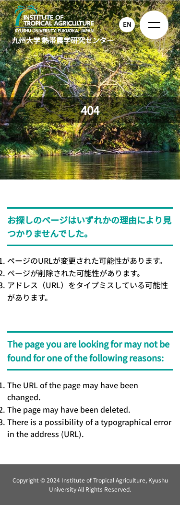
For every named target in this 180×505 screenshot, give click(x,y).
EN (127, 24)
